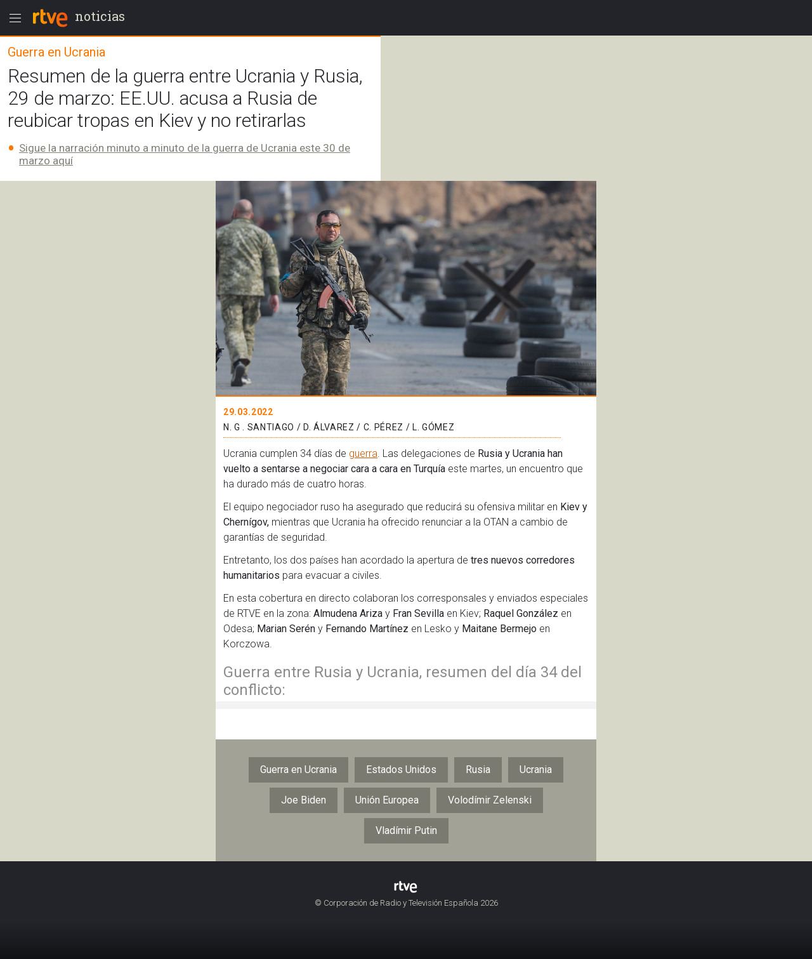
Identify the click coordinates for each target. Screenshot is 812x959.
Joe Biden (303, 800)
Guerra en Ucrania (298, 770)
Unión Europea (387, 800)
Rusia (478, 770)
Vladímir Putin (406, 830)
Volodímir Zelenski (490, 800)
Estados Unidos (401, 770)
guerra (363, 453)
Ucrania (536, 770)
